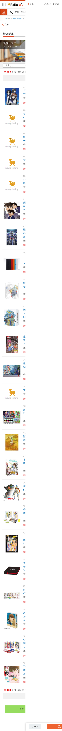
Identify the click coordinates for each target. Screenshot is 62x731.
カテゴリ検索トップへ (37, 710)
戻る (5, 25)
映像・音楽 (17, 19)
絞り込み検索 (52, 25)
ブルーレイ (30, 19)
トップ (7, 19)
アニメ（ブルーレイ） (46, 19)
